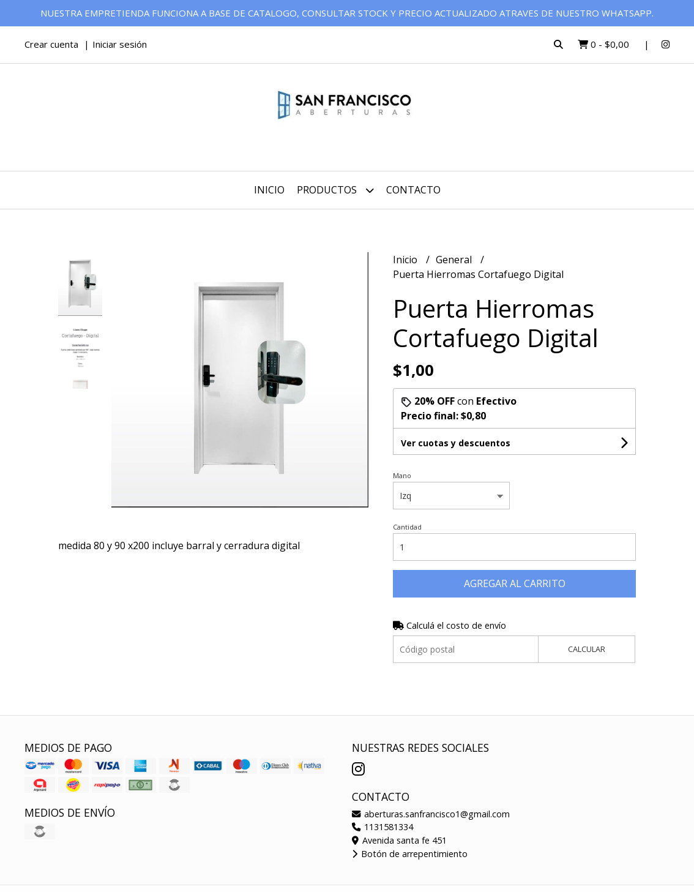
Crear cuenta (51, 44)
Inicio (269, 190)
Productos (335, 190)
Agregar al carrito (514, 583)
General (455, 259)
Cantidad (407, 526)
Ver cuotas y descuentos (455, 443)
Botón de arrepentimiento (410, 854)
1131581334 (382, 827)
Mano (402, 475)
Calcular (586, 648)
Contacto (413, 190)
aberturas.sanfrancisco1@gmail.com (431, 814)
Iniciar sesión (119, 44)
